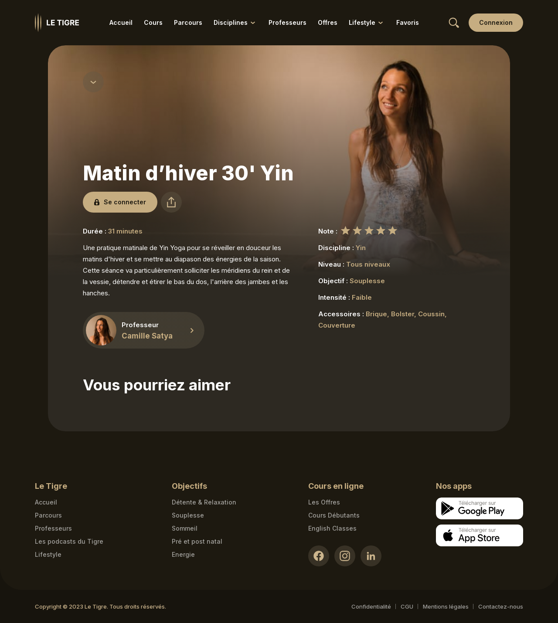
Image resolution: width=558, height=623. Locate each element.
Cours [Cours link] (153, 22)
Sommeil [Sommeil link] (184, 528)
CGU (407, 606)
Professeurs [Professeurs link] (287, 22)
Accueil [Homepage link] (46, 502)
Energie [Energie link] (183, 554)
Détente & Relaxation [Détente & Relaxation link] (204, 502)
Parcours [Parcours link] (188, 22)
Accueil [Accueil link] (121, 22)
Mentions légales (446, 606)
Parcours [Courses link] (48, 515)
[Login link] (496, 23)
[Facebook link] (318, 555)
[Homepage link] (57, 22)
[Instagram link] (344, 555)
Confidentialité (371, 606)
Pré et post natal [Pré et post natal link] (197, 541)
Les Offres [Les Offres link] (324, 502)
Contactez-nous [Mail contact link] (500, 606)
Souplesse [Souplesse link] (188, 515)
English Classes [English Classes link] (332, 528)
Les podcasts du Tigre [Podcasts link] (69, 541)
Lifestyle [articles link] (48, 554)
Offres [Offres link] (327, 22)
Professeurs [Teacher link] (53, 528)
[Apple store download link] (479, 535)
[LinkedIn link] (371, 555)
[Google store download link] (479, 508)
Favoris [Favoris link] (407, 22)
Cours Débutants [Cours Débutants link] (334, 515)
